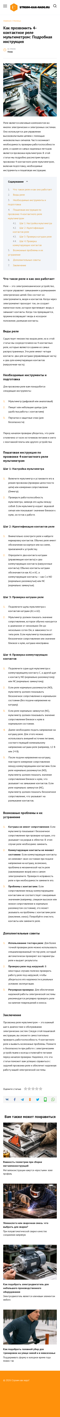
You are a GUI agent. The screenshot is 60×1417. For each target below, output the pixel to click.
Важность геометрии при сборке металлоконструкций (22, 1190)
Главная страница (12, 21)
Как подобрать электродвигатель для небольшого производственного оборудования (26, 1314)
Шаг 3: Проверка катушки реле (36, 236)
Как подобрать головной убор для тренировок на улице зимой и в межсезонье (29, 1377)
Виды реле (19, 194)
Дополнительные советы (27, 259)
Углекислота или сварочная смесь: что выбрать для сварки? (25, 1251)
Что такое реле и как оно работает (32, 189)
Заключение (19, 265)
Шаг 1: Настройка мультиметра (36, 223)
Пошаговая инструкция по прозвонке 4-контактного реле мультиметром (25, 214)
